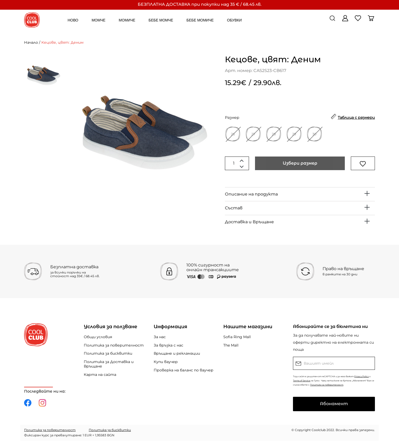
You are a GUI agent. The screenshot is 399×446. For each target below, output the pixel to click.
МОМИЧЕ (127, 20)
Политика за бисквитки (108, 353)
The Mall (231, 345)
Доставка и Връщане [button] (249, 221)
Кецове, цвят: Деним (62, 42)
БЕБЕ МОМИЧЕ (200, 20)
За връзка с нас (168, 345)
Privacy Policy (361, 376)
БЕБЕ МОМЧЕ (161, 20)
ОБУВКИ (234, 20)
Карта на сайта (100, 374)
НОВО (73, 20)
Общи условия (98, 336)
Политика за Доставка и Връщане (109, 364)
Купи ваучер (166, 361)
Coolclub (319, 430)
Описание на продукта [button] (251, 194)
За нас (160, 336)
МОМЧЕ (99, 20)
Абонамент (334, 403)
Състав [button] (233, 207)
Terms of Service (301, 380)
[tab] (300, 194)
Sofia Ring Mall (237, 336)
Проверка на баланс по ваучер (183, 370)
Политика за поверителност (114, 345)
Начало (31, 42)
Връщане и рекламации (177, 353)
